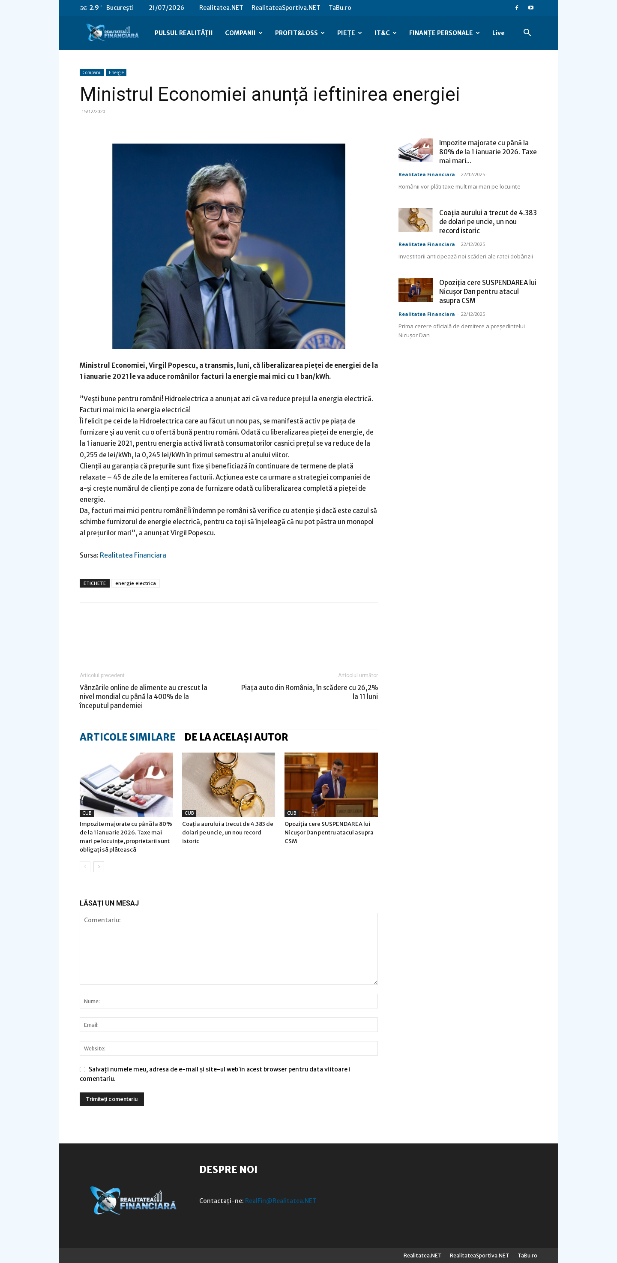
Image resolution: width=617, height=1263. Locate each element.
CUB (86, 813)
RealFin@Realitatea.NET (281, 1201)
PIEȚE (349, 33)
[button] (527, 34)
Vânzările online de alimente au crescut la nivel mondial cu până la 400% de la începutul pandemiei (143, 697)
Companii (92, 72)
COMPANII (244, 33)
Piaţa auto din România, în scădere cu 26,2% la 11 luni (309, 692)
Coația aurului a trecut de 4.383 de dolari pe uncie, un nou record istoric (227, 832)
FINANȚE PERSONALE (444, 33)
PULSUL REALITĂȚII (184, 33)
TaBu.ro (340, 8)
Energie (116, 72)
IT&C (385, 33)
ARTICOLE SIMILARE (128, 737)
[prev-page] (85, 866)
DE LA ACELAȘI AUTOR (236, 737)
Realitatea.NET (221, 8)
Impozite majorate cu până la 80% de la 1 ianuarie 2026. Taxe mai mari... (488, 152)
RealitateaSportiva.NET (286, 8)
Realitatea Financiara (133, 555)
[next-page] (98, 866)
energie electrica (135, 583)
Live (498, 33)
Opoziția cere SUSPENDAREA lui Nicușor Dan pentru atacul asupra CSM (329, 832)
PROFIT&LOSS (300, 33)
